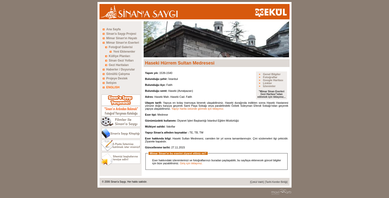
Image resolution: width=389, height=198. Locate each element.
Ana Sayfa (113, 29)
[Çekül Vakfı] (257, 182)
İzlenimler (269, 86)
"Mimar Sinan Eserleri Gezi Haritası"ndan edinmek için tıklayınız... (272, 94)
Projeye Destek (117, 78)
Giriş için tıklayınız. (191, 163)
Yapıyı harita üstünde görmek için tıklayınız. (197, 108)
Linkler (267, 83)
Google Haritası (273, 80)
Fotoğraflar (270, 77)
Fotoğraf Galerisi (120, 47)
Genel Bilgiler (272, 74)
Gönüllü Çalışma (118, 74)
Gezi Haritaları (119, 65)
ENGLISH (112, 87)
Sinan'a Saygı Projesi (121, 33)
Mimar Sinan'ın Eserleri (122, 42)
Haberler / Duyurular (120, 69)
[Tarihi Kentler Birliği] (276, 182)
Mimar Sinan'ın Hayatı (121, 38)
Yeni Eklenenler (124, 51)
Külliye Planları (119, 56)
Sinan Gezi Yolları (121, 60)
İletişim (111, 83)
